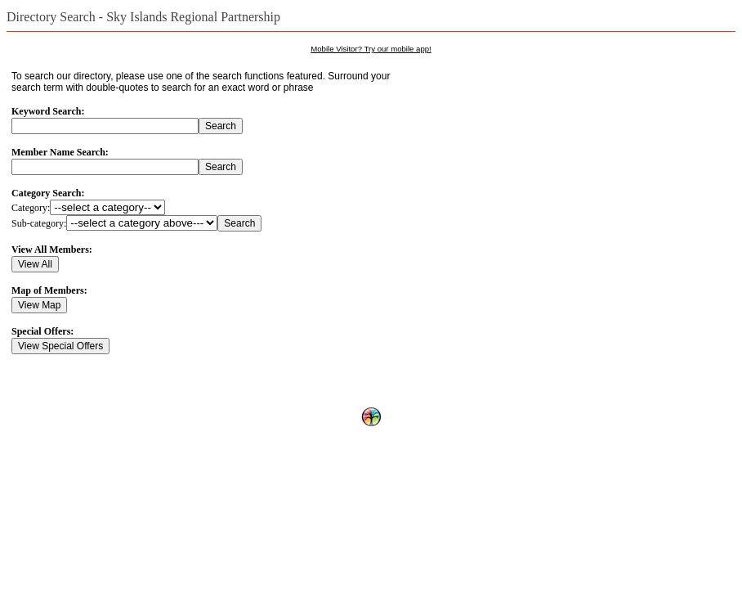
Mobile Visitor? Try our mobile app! (371, 48)
